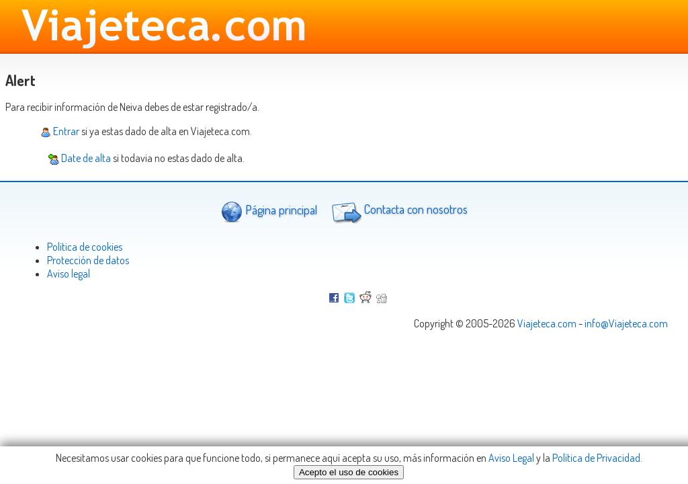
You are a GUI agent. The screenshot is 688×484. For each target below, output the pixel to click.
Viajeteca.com (546, 323)
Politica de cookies (84, 246)
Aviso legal (68, 273)
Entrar (59, 131)
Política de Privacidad (596, 458)
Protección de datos (88, 260)
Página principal (269, 211)
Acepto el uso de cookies (348, 472)
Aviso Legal (511, 458)
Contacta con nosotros (398, 211)
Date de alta (79, 158)
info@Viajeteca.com (626, 323)
